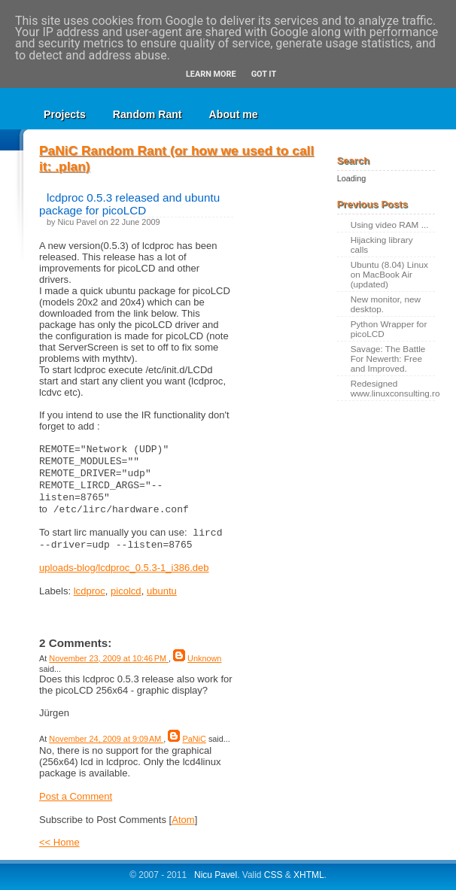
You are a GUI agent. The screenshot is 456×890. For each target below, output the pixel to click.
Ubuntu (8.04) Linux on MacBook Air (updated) (389, 274)
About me (233, 114)
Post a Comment (75, 796)
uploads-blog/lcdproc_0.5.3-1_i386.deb (124, 567)
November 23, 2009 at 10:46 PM (109, 658)
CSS (273, 875)
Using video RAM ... (390, 224)
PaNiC (193, 738)
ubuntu (162, 591)
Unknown (204, 658)
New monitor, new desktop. (386, 304)
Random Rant (147, 114)
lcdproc (89, 591)
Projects (65, 114)
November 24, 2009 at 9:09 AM (106, 738)
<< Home (59, 842)
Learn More (211, 74)
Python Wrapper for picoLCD (389, 329)
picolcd (126, 591)
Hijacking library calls (382, 244)
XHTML (308, 875)
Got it (263, 74)
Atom (183, 819)
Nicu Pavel (215, 875)
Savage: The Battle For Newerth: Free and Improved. (388, 358)
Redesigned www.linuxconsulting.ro (393, 388)
